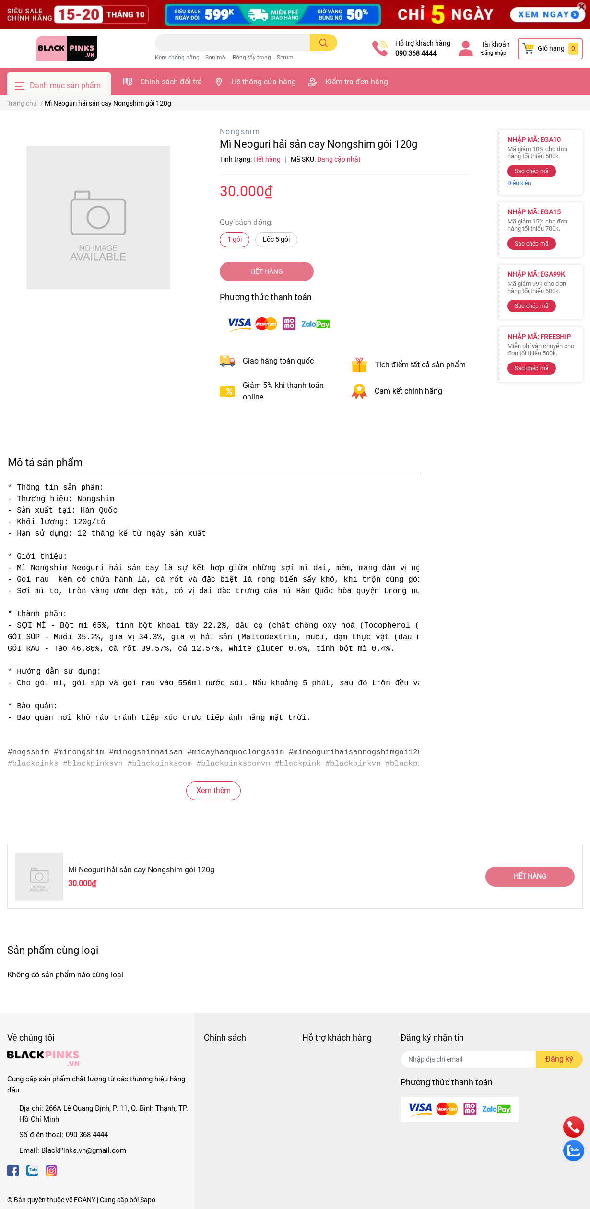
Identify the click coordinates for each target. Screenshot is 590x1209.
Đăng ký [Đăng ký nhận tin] (559, 1059)
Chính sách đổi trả (171, 81)
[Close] (581, 7)
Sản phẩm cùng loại (52, 950)
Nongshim (240, 131)
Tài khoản (495, 44)
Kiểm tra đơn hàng (356, 81)
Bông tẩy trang (252, 57)
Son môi (216, 57)
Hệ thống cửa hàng (263, 81)
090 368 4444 (416, 53)
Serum (285, 57)
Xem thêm (213, 790)
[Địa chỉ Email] (492, 1059)
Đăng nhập (493, 53)
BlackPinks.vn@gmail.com (83, 1150)
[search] (323, 42)
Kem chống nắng (177, 57)
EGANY (84, 1200)
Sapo (147, 1200)
